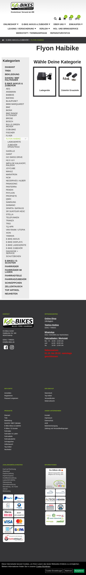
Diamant (10, 67)
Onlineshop (10, 24)
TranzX (10, 220)
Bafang (10, 98)
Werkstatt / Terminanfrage (31, 33)
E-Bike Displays (14, 242)
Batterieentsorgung (51, 426)
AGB (46, 423)
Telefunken (12, 217)
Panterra (11, 187)
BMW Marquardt (15, 104)
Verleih (44, 29)
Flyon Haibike (37, 40)
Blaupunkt (12, 101)
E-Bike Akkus (13, 239)
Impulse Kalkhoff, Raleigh (16, 164)
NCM (8, 178)
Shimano (10, 205)
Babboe (10, 95)
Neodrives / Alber (16, 181)
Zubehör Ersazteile (14, 146)
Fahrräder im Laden (13, 271)
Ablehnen (68, 571)
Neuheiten (11, 293)
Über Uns (59, 24)
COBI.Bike (11, 129)
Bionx (9, 110)
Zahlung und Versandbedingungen (56, 428)
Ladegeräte (14, 142)
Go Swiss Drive (14, 157)
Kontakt (47, 415)
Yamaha (10, 236)
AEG (8, 89)
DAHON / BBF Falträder (12, 79)
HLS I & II (10, 160)
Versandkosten (50, 398)
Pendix (9, 190)
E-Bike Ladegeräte (16, 245)
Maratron (11, 174)
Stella (9, 214)
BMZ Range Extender (12, 114)
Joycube (10, 168)
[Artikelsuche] (55, 18)
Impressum (48, 418)
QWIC (8, 199)
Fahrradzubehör (15, 279)
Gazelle (10, 151)
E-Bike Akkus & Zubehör (36, 24)
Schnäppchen (13, 283)
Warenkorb (48, 393)
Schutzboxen (13, 256)
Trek (8, 71)
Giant (9, 154)
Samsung (11, 202)
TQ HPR (9, 227)
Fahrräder (12, 266)
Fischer (10, 133)
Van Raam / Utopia (15, 230)
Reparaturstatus (60, 33)
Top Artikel (12, 290)
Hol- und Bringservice (65, 29)
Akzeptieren (79, 571)
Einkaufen (76, 24)
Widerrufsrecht (50, 401)
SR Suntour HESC (15, 211)
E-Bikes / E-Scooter (11, 262)
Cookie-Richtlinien (43, 566)
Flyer (9, 136)
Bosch (9, 121)
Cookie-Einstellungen (54, 571)
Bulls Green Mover (13, 125)
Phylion (10, 193)
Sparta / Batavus (15, 208)
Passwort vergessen (11, 398)
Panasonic (11, 184)
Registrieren (8, 396)
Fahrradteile (13, 275)
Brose (9, 118)
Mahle (9, 171)
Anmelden (7, 393)
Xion (8, 233)
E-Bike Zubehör (14, 248)
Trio (8, 224)
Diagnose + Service (12, 252)
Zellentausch (13, 286)
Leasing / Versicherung (22, 29)
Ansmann (11, 92)
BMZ (8, 107)
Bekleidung (12, 74)
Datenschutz (49, 420)
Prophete (11, 196)
